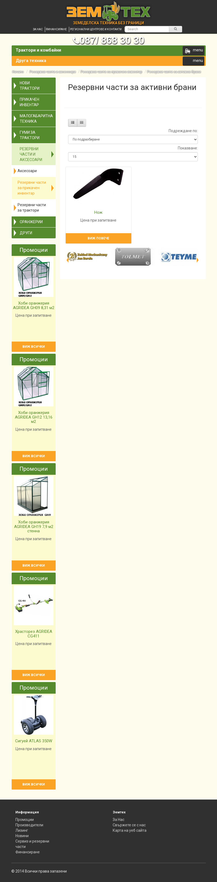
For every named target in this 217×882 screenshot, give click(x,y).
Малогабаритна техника (36, 118)
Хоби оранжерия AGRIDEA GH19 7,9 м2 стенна (33, 526)
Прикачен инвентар (29, 102)
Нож (98, 212)
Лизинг (21, 830)
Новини (22, 836)
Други (26, 233)
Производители (29, 825)
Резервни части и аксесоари (52, 72)
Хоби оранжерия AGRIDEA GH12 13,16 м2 (33, 417)
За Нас (118, 819)
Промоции (24, 819)
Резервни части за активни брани (174, 72)
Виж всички (33, 347)
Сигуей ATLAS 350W (33, 741)
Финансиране (56, 29)
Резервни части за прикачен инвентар (111, 72)
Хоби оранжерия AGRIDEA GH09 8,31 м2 (33, 305)
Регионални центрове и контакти (96, 29)
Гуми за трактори (29, 135)
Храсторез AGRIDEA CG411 (33, 634)
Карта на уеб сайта (129, 830)
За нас (38, 29)
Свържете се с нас (129, 825)
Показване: (188, 148)
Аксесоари (27, 171)
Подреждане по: (183, 131)
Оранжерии (31, 222)
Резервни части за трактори (32, 207)
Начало (18, 72)
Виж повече (98, 238)
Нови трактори (29, 86)
